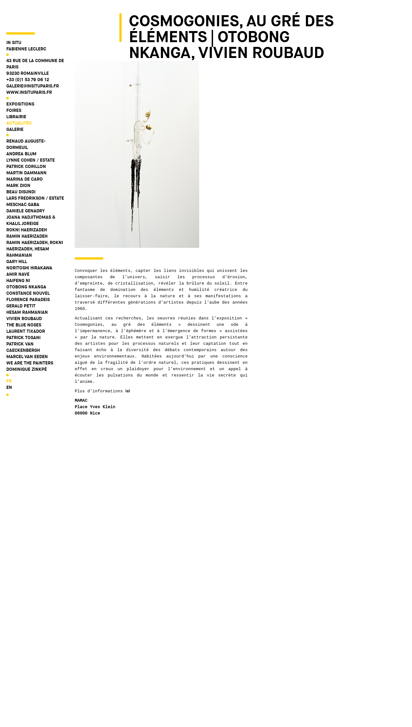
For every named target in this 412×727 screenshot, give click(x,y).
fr (9, 358)
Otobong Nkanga (26, 264)
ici (127, 391)
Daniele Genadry (25, 188)
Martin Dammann (26, 150)
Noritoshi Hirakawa (29, 245)
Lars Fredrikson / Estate (35, 175)
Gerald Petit (20, 283)
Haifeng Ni (18, 258)
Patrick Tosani (23, 315)
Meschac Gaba (22, 181)
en (9, 364)
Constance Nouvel (28, 270)
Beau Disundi (20, 169)
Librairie (16, 94)
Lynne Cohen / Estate (30, 137)
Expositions (20, 81)
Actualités (18, 100)
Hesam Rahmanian (27, 289)
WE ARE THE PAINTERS (29, 340)
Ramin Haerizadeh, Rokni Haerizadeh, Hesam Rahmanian (34, 226)
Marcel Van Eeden (27, 334)
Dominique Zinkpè (26, 346)
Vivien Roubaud (24, 296)
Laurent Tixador (25, 308)
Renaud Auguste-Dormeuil (26, 121)
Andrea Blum (21, 131)
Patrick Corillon (26, 143)
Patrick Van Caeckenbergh (23, 324)
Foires (13, 87)
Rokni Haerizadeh (26, 207)
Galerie (14, 106)
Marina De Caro (24, 156)
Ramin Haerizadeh (27, 213)
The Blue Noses (23, 302)
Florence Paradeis (28, 277)
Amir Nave (17, 251)
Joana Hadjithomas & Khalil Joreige (30, 197)
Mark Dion (18, 162)
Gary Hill (16, 238)
